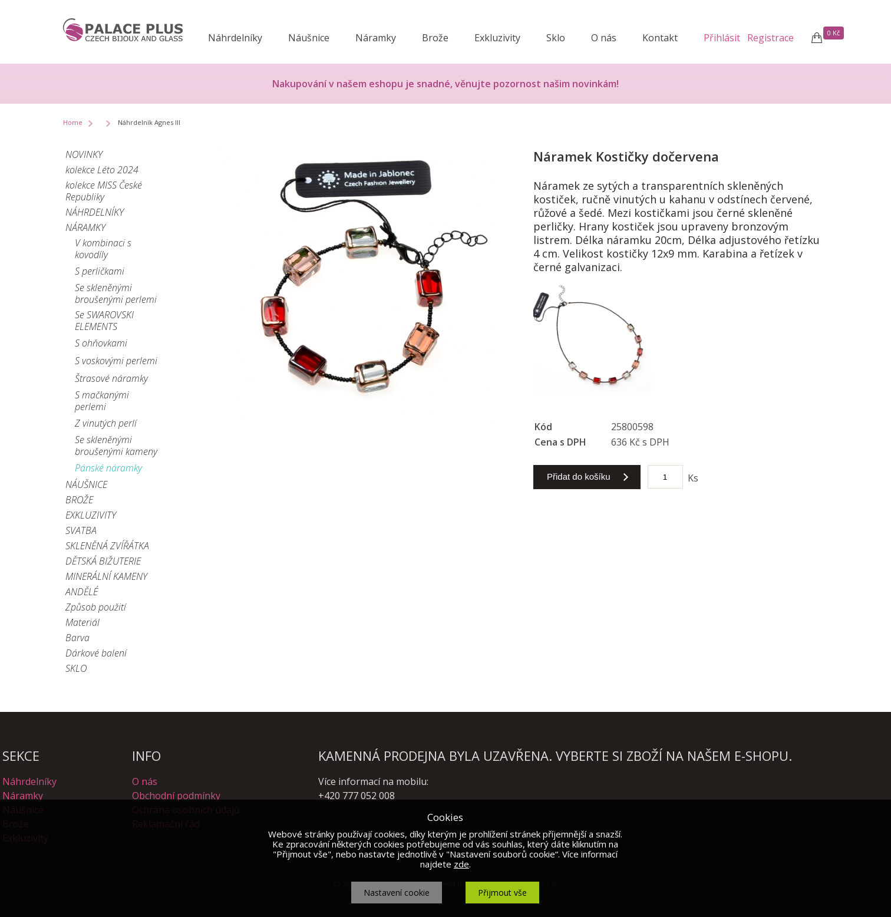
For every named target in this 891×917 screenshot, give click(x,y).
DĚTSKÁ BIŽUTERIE (103, 561)
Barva (77, 637)
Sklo (555, 37)
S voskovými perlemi (116, 360)
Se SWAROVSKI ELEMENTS (104, 320)
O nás (603, 37)
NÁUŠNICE (86, 484)
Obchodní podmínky (176, 795)
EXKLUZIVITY (90, 515)
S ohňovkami (101, 343)
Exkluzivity (497, 37)
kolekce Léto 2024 (101, 169)
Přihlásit (722, 37)
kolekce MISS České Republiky (103, 191)
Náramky (375, 37)
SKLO (76, 668)
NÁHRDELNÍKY (94, 212)
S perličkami (99, 271)
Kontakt (660, 37)
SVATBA (81, 530)
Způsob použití (95, 607)
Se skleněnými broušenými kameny (116, 445)
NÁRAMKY (85, 227)
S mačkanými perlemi (102, 400)
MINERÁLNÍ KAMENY (106, 576)
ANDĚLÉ (81, 591)
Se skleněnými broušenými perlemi (116, 293)
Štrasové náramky (111, 378)
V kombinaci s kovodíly (103, 248)
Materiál (82, 622)
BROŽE (79, 499)
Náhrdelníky (235, 37)
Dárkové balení (96, 652)
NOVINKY (84, 154)
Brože (435, 37)
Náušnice (308, 37)
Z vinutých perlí (106, 423)
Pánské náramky (108, 467)
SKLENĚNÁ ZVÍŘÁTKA (107, 545)
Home (72, 122)
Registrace (770, 37)
